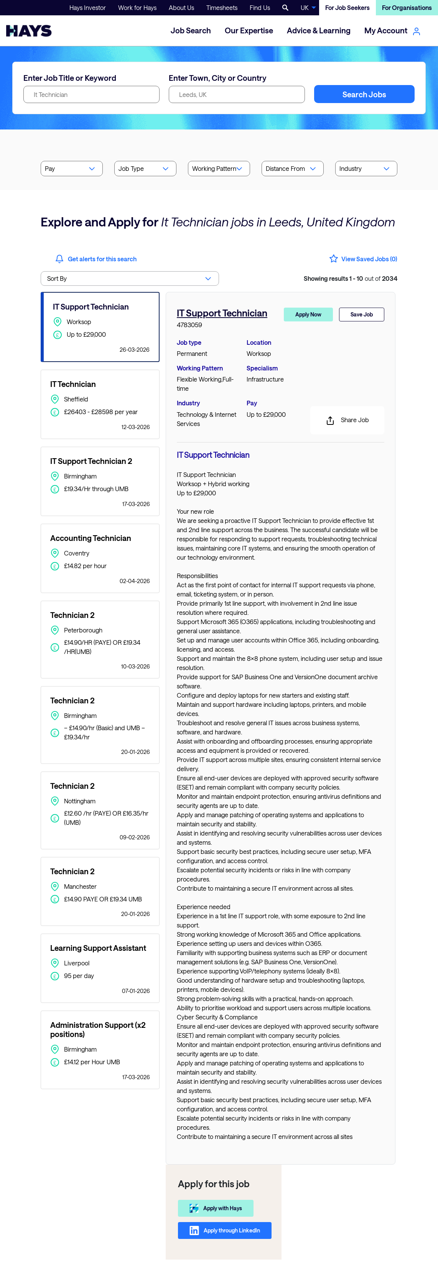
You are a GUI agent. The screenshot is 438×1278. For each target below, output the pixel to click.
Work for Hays (137, 7)
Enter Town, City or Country (218, 77)
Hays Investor (87, 7)
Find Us (260, 7)
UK (305, 7)
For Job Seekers (347, 7)
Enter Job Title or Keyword (69, 77)
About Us (181, 7)
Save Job (362, 314)
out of (350, 278)
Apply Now (308, 314)
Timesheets (221, 7)
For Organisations (407, 7)
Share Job (347, 420)
